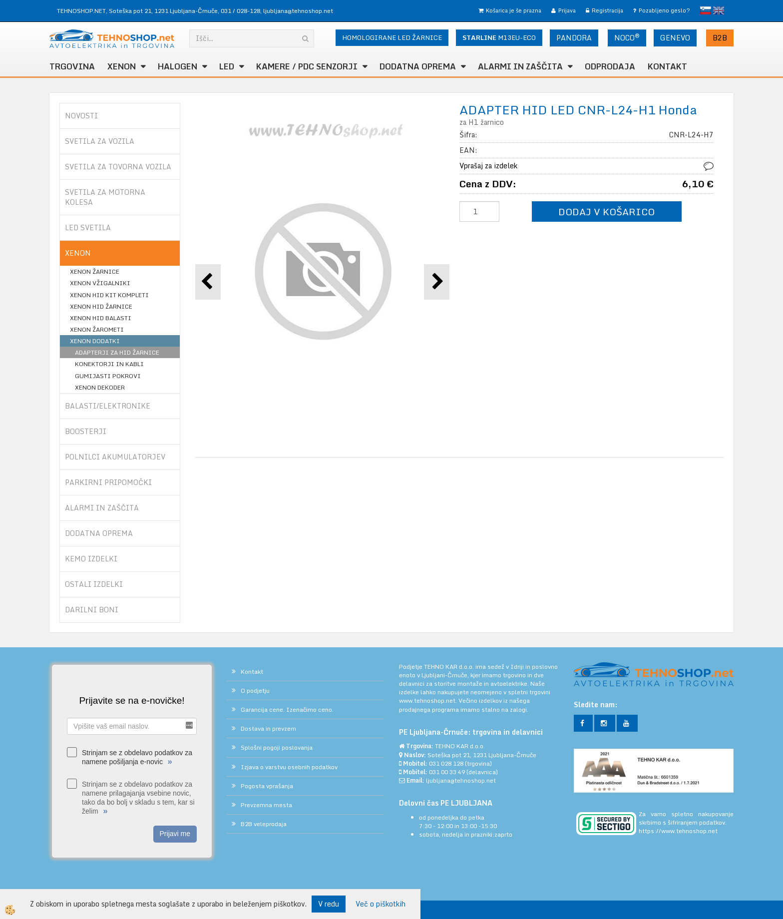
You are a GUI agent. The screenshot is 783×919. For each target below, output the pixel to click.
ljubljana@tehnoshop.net (298, 10)
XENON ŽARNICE (94, 271)
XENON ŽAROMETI (97, 329)
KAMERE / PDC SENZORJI (307, 66)
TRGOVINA (72, 66)
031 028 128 (446, 763)
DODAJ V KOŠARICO (606, 211)
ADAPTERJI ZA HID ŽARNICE (117, 352)
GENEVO (675, 37)
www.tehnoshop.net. (428, 700)
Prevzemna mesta (266, 805)
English (718, 10)
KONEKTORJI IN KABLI (109, 364)
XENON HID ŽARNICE (101, 306)
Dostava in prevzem (268, 728)
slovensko (705, 10)
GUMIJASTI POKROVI (108, 376)
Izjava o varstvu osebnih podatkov (289, 767)
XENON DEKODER (100, 387)
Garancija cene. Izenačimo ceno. (287, 709)
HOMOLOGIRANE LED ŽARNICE (392, 37)
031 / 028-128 (240, 10)
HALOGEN (177, 66)
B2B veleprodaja (264, 824)
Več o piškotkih (380, 904)
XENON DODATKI (95, 341)
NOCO (627, 37)
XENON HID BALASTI (100, 318)
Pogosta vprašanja (267, 786)
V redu (328, 904)
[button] (436, 282)
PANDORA (574, 37)
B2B (720, 37)
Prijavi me (175, 834)
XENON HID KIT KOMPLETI (109, 295)
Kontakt (667, 66)
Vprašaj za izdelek (488, 165)
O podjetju (255, 690)
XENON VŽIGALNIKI (100, 283)
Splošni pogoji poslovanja (277, 747)
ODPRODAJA (610, 66)
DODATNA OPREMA (418, 66)
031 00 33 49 (447, 772)
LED (226, 66)
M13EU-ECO (499, 37)
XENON (121, 66)
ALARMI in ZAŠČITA (520, 66)
